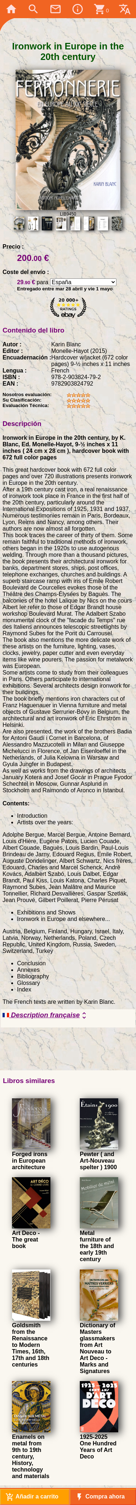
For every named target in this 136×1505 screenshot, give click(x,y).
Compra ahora (100, 1497)
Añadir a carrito (31, 1497)
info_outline (77, 9)
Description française (45, 1015)
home (11, 9)
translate (125, 9)
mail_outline (55, 9)
